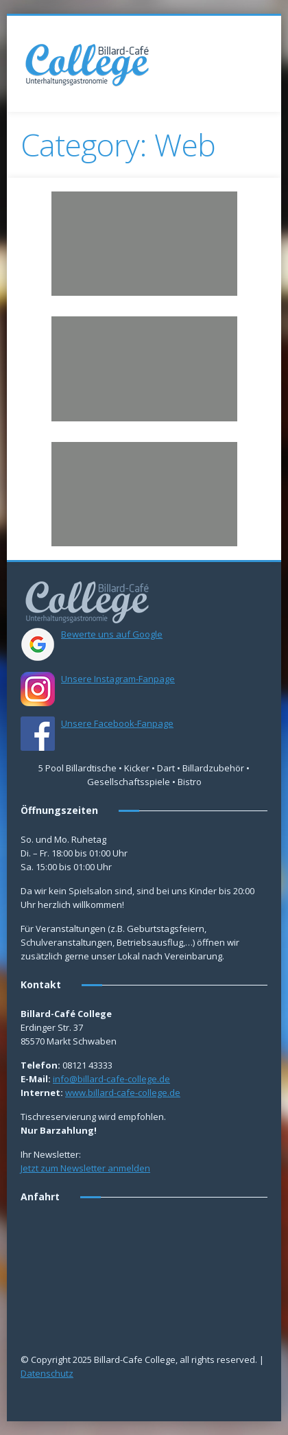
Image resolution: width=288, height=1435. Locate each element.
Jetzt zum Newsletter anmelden (85, 1168)
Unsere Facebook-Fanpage (117, 723)
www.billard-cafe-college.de (122, 1092)
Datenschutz (47, 1373)
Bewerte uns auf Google (112, 634)
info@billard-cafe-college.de (111, 1079)
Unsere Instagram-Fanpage (118, 679)
